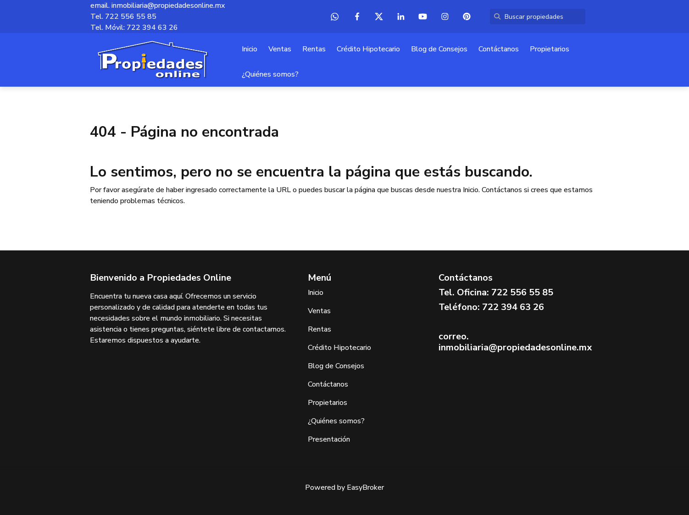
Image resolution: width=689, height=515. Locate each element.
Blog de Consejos (439, 49)
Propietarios (549, 49)
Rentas (314, 49)
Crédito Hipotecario (368, 49)
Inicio (249, 49)
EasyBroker (365, 487)
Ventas (279, 49)
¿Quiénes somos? (270, 74)
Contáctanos (498, 49)
